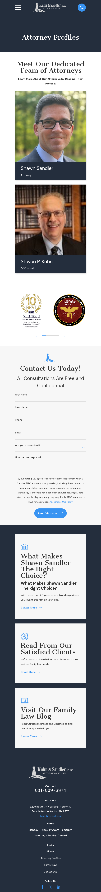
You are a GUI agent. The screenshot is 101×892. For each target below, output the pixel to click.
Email (18, 432)
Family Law (50, 865)
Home (50, 851)
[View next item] (64, 335)
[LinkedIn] (58, 887)
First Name (21, 394)
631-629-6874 (50, 790)
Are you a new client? (27, 445)
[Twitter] (50, 887)
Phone (19, 420)
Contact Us (50, 871)
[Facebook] (42, 887)
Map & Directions (50, 816)
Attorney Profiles (51, 858)
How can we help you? (28, 457)
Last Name (21, 407)
